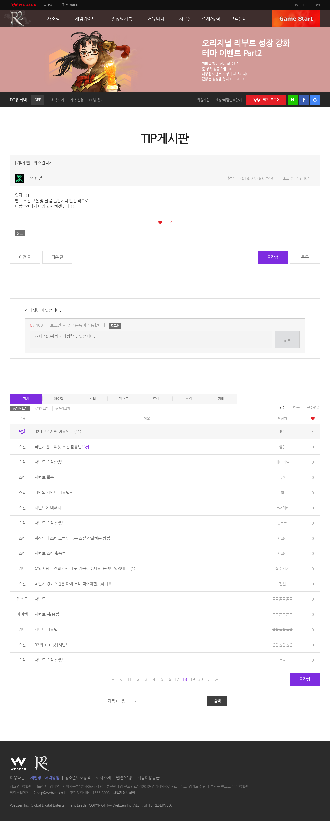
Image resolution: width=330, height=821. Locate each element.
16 (169, 679)
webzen (23, 5)
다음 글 (58, 257)
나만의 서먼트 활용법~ (53, 492)
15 (161, 679)
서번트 (40, 599)
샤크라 (282, 538)
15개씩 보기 (20, 408)
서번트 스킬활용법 (50, 462)
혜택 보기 (57, 100)
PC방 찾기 (96, 100)
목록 (304, 257)
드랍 (156, 399)
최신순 (284, 408)
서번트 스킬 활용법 (50, 523)
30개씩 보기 (41, 408)
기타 (221, 399)
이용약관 (17, 777)
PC (50, 5)
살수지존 (282, 568)
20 (200, 679)
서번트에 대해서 (48, 507)
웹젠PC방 (124, 777)
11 (129, 679)
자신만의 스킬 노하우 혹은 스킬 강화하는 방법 (72, 538)
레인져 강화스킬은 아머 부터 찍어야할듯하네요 (73, 583)
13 (145, 679)
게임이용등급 (149, 777)
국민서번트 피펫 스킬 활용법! (62, 446)
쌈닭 (282, 447)
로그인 (316, 5)
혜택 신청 (77, 100)
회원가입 (298, 5)
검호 (282, 660)
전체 (26, 399)
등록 (287, 339)
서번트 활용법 (46, 629)
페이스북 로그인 (304, 100)
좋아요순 (313, 408)
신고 (20, 233)
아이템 (59, 399)
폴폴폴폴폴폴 (282, 599)
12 (137, 679)
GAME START (296, 18)
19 (192, 679)
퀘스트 (123, 399)
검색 (217, 700)
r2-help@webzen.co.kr (49, 793)
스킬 (189, 399)
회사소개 (103, 777)
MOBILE (72, 5)
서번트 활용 (44, 477)
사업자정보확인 (124, 793)
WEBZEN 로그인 (266, 100)
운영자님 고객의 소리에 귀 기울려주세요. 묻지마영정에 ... (85, 568)
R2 (17, 18)
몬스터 (91, 399)
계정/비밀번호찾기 (229, 100)
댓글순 (298, 408)
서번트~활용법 (47, 614)
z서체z (282, 508)
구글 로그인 (315, 100)
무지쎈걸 (35, 178)
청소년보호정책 (78, 777)
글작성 (272, 257)
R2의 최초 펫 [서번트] (53, 644)
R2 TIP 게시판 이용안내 (58, 431)
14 (153, 679)
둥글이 (282, 477)
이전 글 (25, 257)
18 (185, 679)
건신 (282, 584)
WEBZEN (18, 763)
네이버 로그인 (293, 100)
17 (177, 679)
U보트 (282, 523)
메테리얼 (282, 462)
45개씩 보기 (62, 408)
